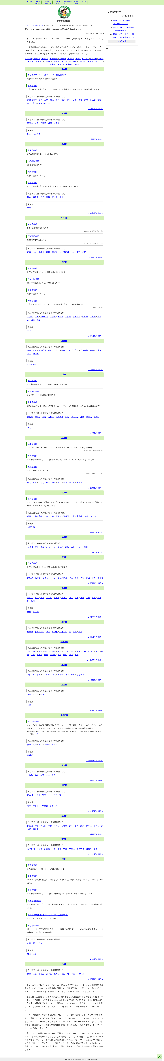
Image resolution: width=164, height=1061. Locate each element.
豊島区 (64, 765)
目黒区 (64, 964)
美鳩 (29, 806)
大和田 (30, 547)
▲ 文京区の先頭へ (95, 854)
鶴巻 (82, 578)
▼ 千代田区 (82, 61)
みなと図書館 (33, 925)
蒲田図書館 (32, 268)
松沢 (76, 655)
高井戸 (64, 598)
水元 (29, 354)
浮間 (29, 427)
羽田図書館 (32, 290)
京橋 (29, 705)
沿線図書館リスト (67, 2)
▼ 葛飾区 (70, 59)
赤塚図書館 (32, 150)
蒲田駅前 (76, 317)
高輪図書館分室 (34, 901)
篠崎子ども (56, 252)
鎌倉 (50, 350)
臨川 (86, 547)
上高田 (37, 795)
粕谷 (54, 651)
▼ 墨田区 (47, 61)
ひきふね (63, 632)
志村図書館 (32, 172)
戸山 (88, 578)
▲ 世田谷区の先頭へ (94, 660)
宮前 (33, 601)
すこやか (46, 675)
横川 (80, 632)
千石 (54, 849)
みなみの (54, 806)
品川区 (64, 493)
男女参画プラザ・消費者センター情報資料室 (47, 75)
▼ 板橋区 (44, 59)
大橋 (29, 974)
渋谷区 (64, 537)
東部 (78, 252)
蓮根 (48, 197)
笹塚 (37, 547)
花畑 (35, 103)
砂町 (59, 482)
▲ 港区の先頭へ (96, 959)
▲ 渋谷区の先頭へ (95, 552)
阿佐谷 (30, 598)
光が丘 (89, 826)
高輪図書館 (32, 890)
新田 (86, 100)
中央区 (64, 685)
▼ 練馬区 (53, 64)
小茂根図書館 (33, 161)
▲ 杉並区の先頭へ (95, 617)
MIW (40, 745)
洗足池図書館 (33, 279)
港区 (64, 859)
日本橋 (36, 694)
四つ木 (36, 354)
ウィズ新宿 (62, 578)
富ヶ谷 (60, 547)
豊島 (82, 417)
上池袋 (30, 775)
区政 (57, 100)
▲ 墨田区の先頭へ (95, 637)
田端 (67, 417)
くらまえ (36, 675)
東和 (99, 100)
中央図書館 (32, 86)
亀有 (63, 350)
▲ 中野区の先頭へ (95, 811)
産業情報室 (32, 100)
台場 (40, 943)
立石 (76, 350)
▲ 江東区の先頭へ (95, 488)
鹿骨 (48, 252)
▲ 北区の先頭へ (96, 433)
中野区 (64, 785)
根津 (59, 849)
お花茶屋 (42, 350)
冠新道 (30, 123)
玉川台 (53, 655)
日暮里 (43, 123)
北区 (64, 375)
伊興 (40, 100)
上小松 (56, 350)
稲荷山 (30, 826)
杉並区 (64, 588)
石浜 (29, 675)
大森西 (53, 317)
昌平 (35, 745)
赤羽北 (30, 417)
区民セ (56, 598)
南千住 (56, 123)
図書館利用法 (76, 2)
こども (41, 482)
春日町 (43, 826)
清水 (29, 197)
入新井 (30, 317)
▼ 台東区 (65, 61)
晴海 (42, 694)
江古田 (30, 795)
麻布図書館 (32, 865)
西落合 (100, 578)
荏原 (29, 516)
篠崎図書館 (32, 224)
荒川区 (64, 113)
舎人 (29, 103)
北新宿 (37, 578)
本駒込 (72, 849)
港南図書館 (32, 876)
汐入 (37, 123)
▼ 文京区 (61, 64)
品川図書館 (32, 499)
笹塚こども (45, 547)
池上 (29, 331)
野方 (56, 795)
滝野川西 (59, 417)
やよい (47, 103)
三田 (35, 954)
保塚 (40, 103)
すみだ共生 (39, 632)
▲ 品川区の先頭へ (95, 533)
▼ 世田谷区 (56, 61)
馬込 (38, 320)
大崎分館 (31, 527)
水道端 (47, 849)
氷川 (61, 197)
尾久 (29, 134)
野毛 (65, 655)
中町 (94, 578)
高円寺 (36, 612)
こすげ (70, 350)
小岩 (35, 252)
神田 (29, 745)
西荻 (82, 598)
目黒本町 (65, 974)
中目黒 (41, 974)
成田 (76, 598)
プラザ (47, 745)
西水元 (98, 350)
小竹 (50, 826)
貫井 (76, 826)
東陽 (65, 482)
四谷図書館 (32, 563)
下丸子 (93, 317)
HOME (29, 1)
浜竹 (33, 320)
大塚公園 (31, 849)
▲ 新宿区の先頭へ (95, 583)
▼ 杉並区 (39, 61)
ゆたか (93, 516)
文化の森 (44, 317)
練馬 (82, 826)
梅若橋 (30, 632)
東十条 (89, 417)
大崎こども (43, 516)
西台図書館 (32, 183)
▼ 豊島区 (91, 61)
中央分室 (74, 417)
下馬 (33, 655)
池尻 (29, 651)
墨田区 (64, 622)
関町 (71, 826)
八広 (75, 632)
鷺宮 (44, 795)
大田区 (64, 262)
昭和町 (51, 417)
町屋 (50, 123)
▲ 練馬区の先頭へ (95, 834)
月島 (29, 694)
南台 (61, 795)
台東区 (64, 665)
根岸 (73, 675)
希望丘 (91, 651)
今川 (37, 598)
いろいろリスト (57, 2)
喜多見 (79, 651)
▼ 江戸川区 (54, 59)
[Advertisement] (122, 54)
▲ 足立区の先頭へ (95, 109)
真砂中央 (80, 849)
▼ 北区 (78, 59)
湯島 (95, 849)
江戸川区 (64, 218)
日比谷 (55, 745)
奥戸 (35, 350)
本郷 (65, 849)
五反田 (66, 516)
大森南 (68, 317)
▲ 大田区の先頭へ (95, 336)
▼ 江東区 (85, 59)
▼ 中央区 (73, 61)
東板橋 (55, 197)
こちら (36, 734)
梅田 (46, 100)
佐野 (75, 100)
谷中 (67, 675)
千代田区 (64, 715)
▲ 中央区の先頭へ (95, 711)
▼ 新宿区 (31, 61)
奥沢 (40, 651)
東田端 (96, 417)
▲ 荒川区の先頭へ (95, 139)
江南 (63, 100)
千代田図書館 (33, 721)
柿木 (42, 598)
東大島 (72, 482)
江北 (69, 100)
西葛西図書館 (33, 236)
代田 (46, 655)
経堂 (97, 651)
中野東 (45, 806)
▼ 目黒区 (75, 64)
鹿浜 (80, 100)
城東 (54, 482)
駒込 (37, 775)
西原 (67, 547)
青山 (29, 954)
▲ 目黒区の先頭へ (95, 979)
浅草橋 (60, 675)
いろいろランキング (47, 2)
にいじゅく (32, 364)
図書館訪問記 (37, 2)
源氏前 (58, 516)
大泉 (37, 826)
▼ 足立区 (28, 59)
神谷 (44, 417)
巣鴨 (42, 775)
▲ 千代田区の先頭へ (94, 761)
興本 (52, 100)
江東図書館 (32, 444)
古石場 (79, 482)
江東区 (64, 438)
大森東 (60, 317)
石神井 (64, 826)
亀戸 (35, 482)
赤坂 (29, 943)
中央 (29, 208)
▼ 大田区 (62, 59)
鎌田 (59, 651)
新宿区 (64, 557)
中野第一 (36, 806)
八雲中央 (80, 974)
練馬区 (64, 816)
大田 (37, 317)
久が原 (85, 317)
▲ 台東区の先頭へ (95, 680)
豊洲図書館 (32, 456)
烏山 (73, 651)
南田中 (36, 829)
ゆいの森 (36, 134)
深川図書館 (32, 467)
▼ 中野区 (99, 61)
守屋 (73, 974)
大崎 (52, 516)
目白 (54, 775)
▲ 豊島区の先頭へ (95, 781)
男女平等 (84, 350)
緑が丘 (49, 974)
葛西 (29, 252)
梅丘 (35, 651)
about (84, 1)
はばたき (80, 675)
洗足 (35, 974)
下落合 (53, 578)
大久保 (30, 578)
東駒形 (55, 632)
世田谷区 (64, 642)
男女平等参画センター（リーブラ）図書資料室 (48, 915)
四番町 (30, 755)
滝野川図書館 (33, 391)
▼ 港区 (68, 64)
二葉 (73, 516)
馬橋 (94, 598)
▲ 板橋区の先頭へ (95, 213)
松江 (84, 252)
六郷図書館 (32, 301)
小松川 (41, 252)
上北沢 (66, 651)
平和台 (96, 826)
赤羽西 (37, 417)
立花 (48, 632)
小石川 (39, 849)
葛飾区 (64, 341)
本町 (73, 547)
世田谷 (39, 655)
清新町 (66, 252)
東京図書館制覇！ (64, 21)
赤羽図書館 (32, 381)
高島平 (36, 197)
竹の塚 (93, 100)
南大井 (79, 516)
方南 (88, 598)
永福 (29, 612)
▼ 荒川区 (36, 59)
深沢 (71, 655)
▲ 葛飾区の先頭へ (95, 370)
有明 (29, 482)
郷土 (35, 943)
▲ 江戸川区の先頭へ (94, 258)
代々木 (79, 547)
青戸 (29, 350)
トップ (27, 25)
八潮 (86, 516)
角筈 (76, 578)
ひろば (56, 826)
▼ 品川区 (93, 59)
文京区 (64, 839)
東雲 (48, 482)
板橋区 (64, 144)
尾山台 (47, 651)
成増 (42, 197)
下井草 (49, 598)
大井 (35, 516)
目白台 (89, 849)
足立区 (64, 69)
